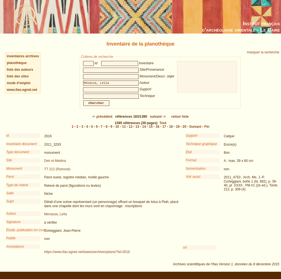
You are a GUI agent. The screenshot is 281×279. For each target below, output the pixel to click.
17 (164, 131)
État (189, 156)
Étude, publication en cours (23, 234)
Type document (17, 156)
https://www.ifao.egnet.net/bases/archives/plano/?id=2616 (87, 256)
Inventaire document (21, 148)
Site (9, 164)
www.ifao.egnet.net (22, 90)
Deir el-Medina (55, 165)
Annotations (15, 250)
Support (191, 139)
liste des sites (18, 76)
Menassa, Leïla (55, 218)
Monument (14, 172)
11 (124, 131)
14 (144, 131)
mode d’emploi (18, 83)
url (184, 251)
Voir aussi (193, 181)
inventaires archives (23, 56)
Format (191, 164)
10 (117, 131)
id (7, 139)
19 (178, 131)
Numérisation (196, 172)
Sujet (10, 205)
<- (102, 120)
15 (151, 131)
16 (157, 131)
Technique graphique (201, 148)
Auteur (11, 217)
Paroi (10, 181)
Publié (10, 242)
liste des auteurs (20, 70)
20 (184, 131)
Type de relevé (17, 189)
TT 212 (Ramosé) (57, 173)
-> (158, 120)
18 (171, 131)
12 (131, 131)
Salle (10, 197)
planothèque (17, 63)
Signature (13, 226)
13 (137, 131)
